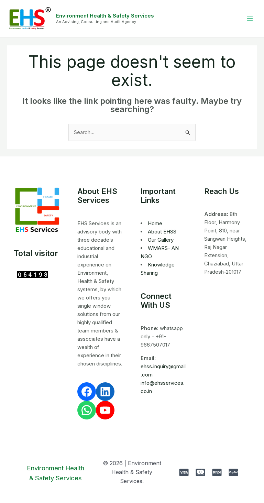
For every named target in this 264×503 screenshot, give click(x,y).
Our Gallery (161, 240)
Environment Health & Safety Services (105, 15)
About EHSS (162, 231)
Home (155, 223)
